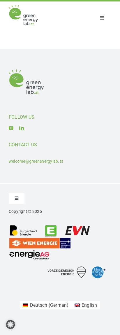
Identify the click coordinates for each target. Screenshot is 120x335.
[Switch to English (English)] (86, 305)
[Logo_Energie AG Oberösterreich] (29, 251)
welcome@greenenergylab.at (36, 161)
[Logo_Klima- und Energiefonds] (98, 268)
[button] (10, 324)
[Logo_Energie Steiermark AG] (51, 227)
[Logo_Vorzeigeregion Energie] (66, 268)
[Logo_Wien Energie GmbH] (40, 239)
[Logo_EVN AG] (77, 227)
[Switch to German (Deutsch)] (45, 305)
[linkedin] (21, 128)
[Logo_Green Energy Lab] (23, 7)
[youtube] (11, 128)
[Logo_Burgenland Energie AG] (23, 227)
